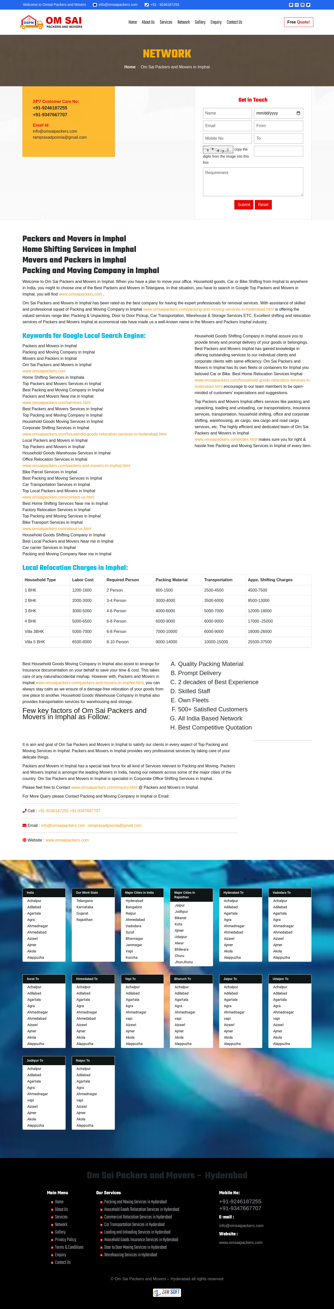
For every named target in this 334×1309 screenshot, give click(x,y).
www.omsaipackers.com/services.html (56, 425)
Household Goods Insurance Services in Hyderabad (141, 1240)
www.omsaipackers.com (80, 317)
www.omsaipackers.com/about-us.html (56, 551)
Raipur (131, 913)
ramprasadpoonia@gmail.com (60, 138)
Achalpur (34, 901)
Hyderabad (134, 901)
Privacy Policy (65, 1240)
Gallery (200, 22)
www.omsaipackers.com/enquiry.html (104, 810)
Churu (179, 956)
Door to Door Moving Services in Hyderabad (135, 1247)
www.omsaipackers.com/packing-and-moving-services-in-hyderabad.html (208, 332)
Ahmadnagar (37, 926)
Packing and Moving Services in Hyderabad (135, 1202)
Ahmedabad (36, 932)
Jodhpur (181, 912)
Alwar (179, 943)
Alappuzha (35, 957)
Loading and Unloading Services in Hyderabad (137, 1232)
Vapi (129, 951)
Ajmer (31, 945)
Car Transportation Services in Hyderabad (134, 1225)
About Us (148, 22)
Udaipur (181, 937)
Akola (31, 951)
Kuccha (132, 957)
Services (166, 22)
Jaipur (180, 905)
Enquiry (216, 22)
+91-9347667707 (50, 115)
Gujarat (82, 913)
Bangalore (134, 907)
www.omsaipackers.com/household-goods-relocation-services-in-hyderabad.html (94, 457)
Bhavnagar (134, 939)
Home (133, 22)
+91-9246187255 (50, 108)
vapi (129, 1018)
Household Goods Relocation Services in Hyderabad (141, 1209)
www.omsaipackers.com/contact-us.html (58, 520)
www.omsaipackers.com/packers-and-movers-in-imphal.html (76, 488)
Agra (31, 920)
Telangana (84, 901)
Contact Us (234, 22)
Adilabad (34, 907)
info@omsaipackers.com (115, 5)
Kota (178, 924)
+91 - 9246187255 (162, 5)
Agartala (34, 913)
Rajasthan (84, 920)
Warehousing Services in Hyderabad (130, 1255)
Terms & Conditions (69, 1247)
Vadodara (133, 926)
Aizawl (32, 939)
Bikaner (181, 918)
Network (183, 22)
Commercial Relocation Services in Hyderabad (138, 1217)
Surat (130, 932)
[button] (291, 5)
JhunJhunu (184, 962)
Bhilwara (182, 949)
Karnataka (84, 907)
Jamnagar (134, 945)
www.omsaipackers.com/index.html (226, 462)
